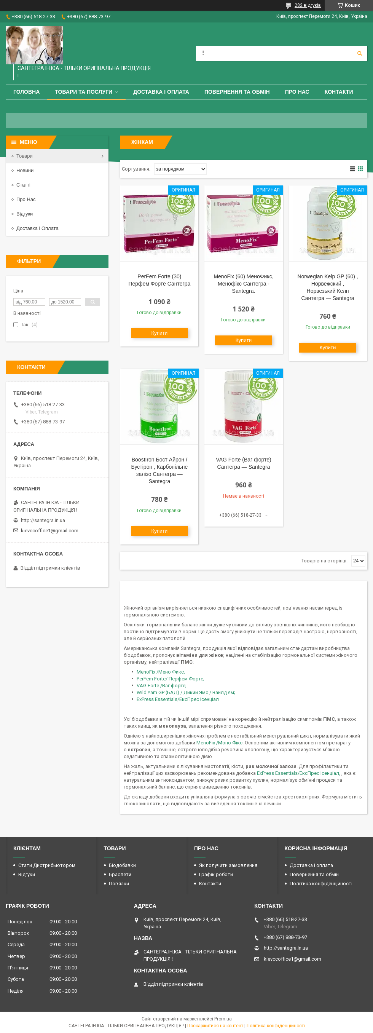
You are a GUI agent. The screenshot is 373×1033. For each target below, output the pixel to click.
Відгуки (24, 214)
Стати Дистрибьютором (46, 865)
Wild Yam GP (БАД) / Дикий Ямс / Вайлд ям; (186, 692)
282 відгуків (308, 5)
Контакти (339, 92)
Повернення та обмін (237, 92)
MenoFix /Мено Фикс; (161, 672)
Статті (23, 185)
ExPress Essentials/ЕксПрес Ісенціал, (299, 773)
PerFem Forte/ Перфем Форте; (170, 679)
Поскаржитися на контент (215, 1025)
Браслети (120, 874)
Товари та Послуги (83, 92)
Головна (26, 92)
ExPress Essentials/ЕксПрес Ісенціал (178, 699)
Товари (24, 156)
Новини (24, 170)
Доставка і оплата (161, 92)
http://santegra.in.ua (43, 520)
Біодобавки (122, 865)
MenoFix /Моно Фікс (219, 743)
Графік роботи (216, 874)
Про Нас (297, 92)
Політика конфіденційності (321, 883)
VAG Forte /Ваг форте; (161, 685)
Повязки (119, 883)
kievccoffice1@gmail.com (49, 530)
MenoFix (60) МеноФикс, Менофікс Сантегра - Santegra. (243, 283)
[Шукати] (359, 53)
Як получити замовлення (228, 865)
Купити (159, 333)
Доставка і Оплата (37, 228)
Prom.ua (223, 1019)
